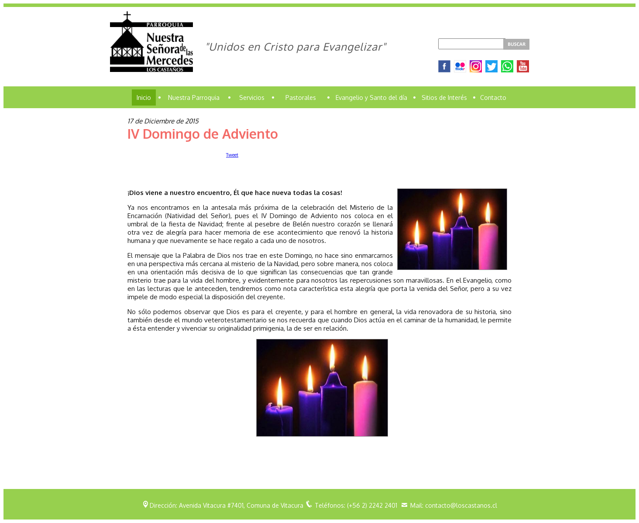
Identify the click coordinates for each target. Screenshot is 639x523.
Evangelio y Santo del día (371, 97)
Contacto (493, 97)
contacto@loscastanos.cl (461, 505)
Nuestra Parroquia (194, 97)
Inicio (144, 97)
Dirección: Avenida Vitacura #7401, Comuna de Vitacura (226, 505)
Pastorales (300, 97)
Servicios (252, 97)
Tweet (232, 155)
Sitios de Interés (444, 97)
